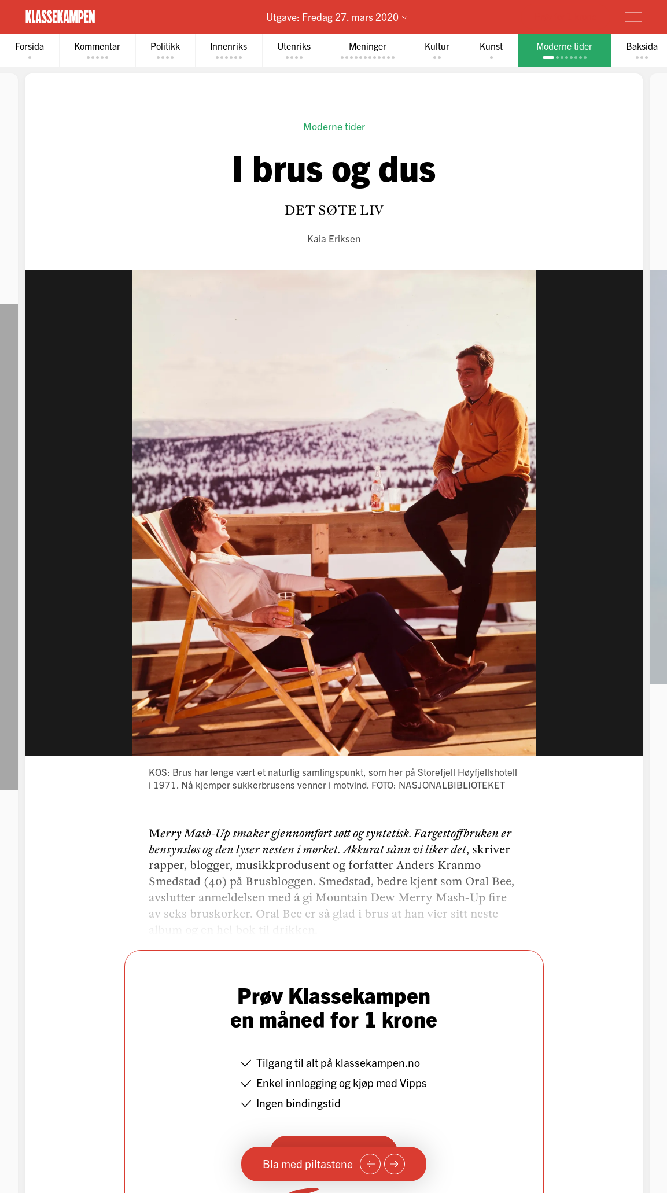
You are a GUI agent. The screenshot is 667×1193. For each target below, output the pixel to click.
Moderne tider (333, 125)
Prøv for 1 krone (565, 16)
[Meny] (633, 17)
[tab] (29, 50)
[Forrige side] (370, 1164)
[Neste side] (394, 1164)
